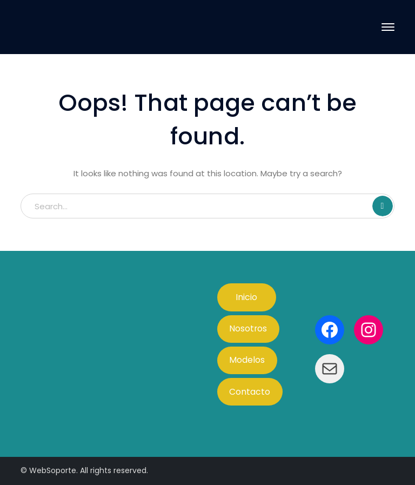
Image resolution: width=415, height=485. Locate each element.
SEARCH (382, 206)
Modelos (247, 360)
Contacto (249, 392)
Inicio (246, 297)
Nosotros (248, 328)
